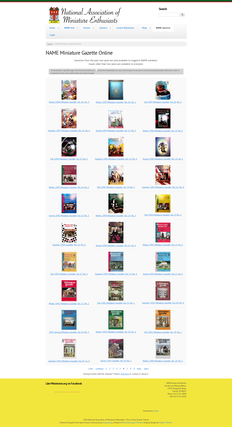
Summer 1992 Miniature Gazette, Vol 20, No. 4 (163, 302)
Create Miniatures (125, 27)
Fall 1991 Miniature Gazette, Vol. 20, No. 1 (163, 332)
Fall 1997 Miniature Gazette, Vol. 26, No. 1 (163, 102)
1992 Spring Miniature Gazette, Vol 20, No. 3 (69, 332)
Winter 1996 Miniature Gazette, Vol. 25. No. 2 (163, 130)
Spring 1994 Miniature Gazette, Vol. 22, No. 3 (116, 245)
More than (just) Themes (133, 422)
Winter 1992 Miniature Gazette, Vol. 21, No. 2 (69, 303)
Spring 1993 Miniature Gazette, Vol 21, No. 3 (163, 274)
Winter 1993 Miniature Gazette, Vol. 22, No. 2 (163, 244)
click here (124, 374)
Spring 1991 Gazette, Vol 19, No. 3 (116, 360)
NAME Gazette (163, 27)
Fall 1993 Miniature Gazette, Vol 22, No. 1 (69, 274)
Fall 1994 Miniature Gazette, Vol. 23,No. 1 (163, 215)
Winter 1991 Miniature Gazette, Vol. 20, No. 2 (116, 331)
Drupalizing (107, 422)
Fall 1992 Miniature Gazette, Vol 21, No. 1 (116, 303)
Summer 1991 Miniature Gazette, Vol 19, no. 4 (69, 361)
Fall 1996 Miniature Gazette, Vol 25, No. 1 (69, 159)
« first (90, 368)
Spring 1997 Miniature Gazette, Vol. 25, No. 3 (116, 130)
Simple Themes (165, 422)
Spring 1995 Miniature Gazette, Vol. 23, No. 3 (69, 215)
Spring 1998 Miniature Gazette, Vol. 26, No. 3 (69, 102)
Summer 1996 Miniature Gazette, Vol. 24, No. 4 (116, 159)
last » (146, 368)
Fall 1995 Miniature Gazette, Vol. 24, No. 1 (116, 187)
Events (87, 27)
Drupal (156, 411)
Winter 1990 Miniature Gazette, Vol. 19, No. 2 (163, 361)
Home (52, 27)
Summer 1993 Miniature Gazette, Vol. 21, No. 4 (116, 274)
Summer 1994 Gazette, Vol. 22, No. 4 (69, 244)
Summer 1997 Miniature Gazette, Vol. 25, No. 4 (69, 130)
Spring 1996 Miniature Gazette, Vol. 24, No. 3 (163, 159)
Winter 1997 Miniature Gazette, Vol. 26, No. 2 (116, 102)
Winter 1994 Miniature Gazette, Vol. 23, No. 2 (116, 215)
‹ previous (99, 368)
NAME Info (69, 27)
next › (139, 368)
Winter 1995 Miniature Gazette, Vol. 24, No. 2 (69, 187)
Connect (103, 27)
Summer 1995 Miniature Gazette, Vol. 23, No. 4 (163, 187)
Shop (144, 27)
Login (52, 35)
